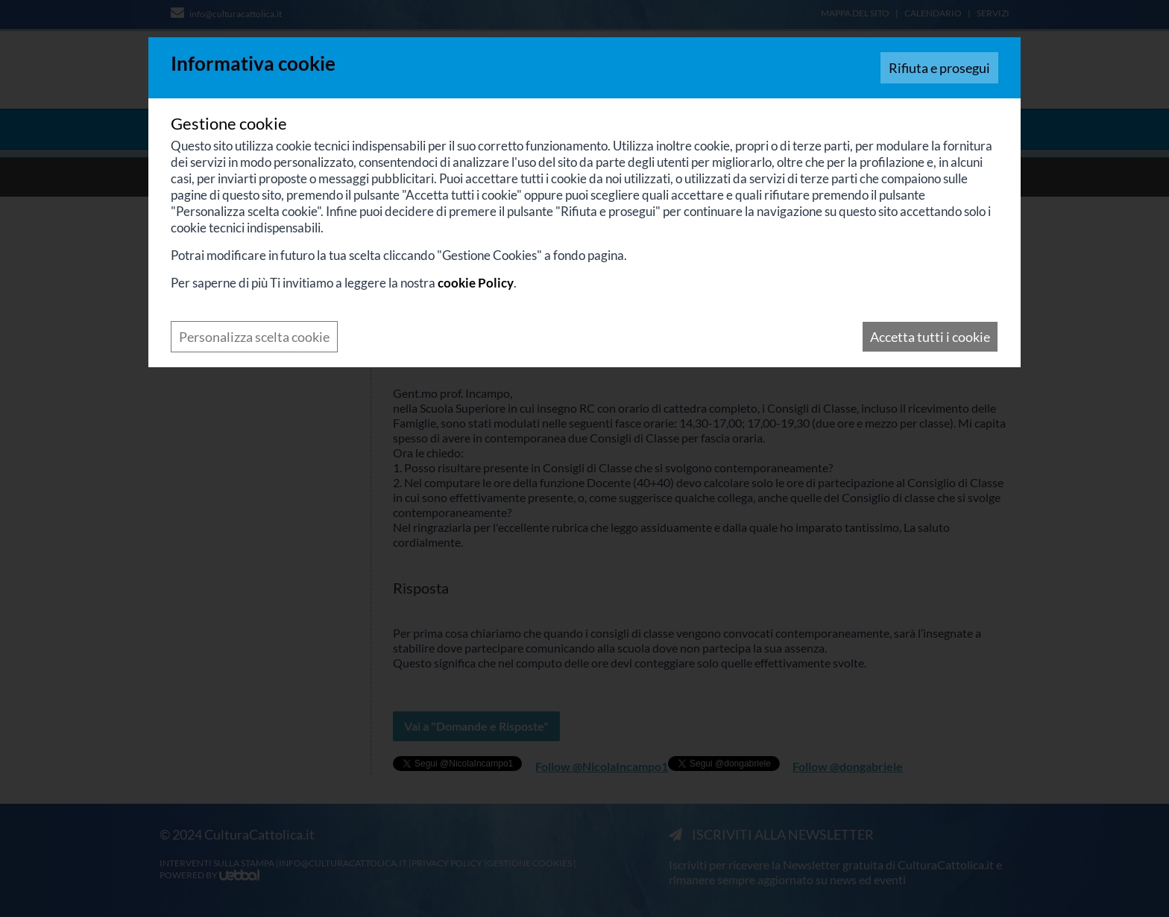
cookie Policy (476, 283)
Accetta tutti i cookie (930, 337)
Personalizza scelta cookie (254, 337)
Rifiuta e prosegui (939, 68)
